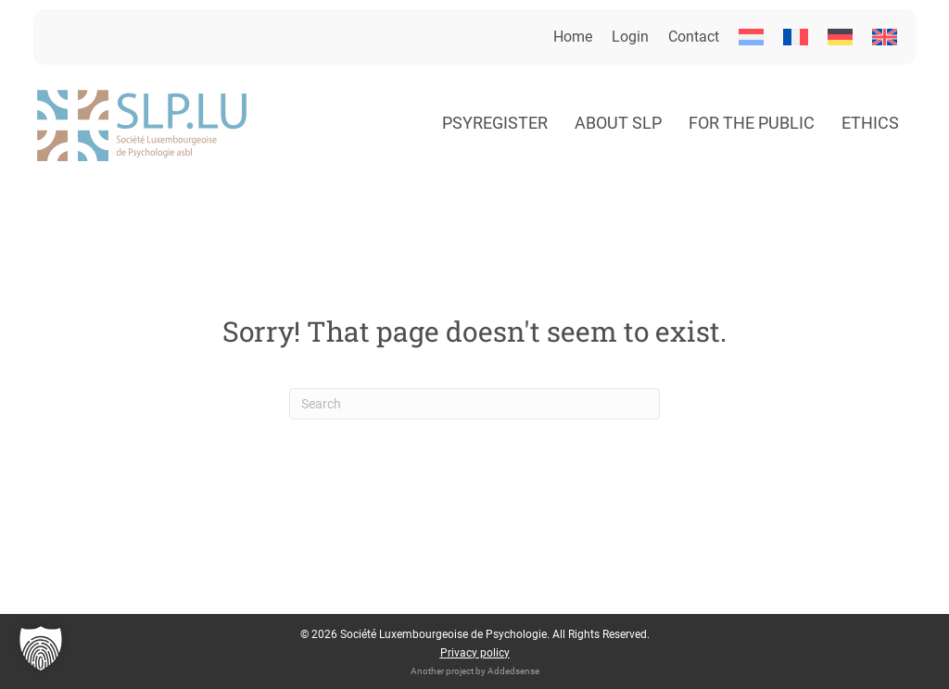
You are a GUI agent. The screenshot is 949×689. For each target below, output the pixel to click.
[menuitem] (751, 37)
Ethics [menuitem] (870, 122)
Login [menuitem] (630, 36)
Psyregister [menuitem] (495, 122)
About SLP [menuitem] (618, 122)
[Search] (474, 404)
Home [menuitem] (572, 36)
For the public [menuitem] (752, 122)
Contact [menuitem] (693, 36)
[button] (41, 648)
